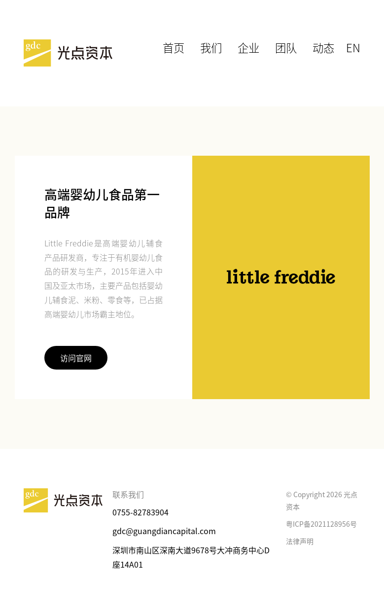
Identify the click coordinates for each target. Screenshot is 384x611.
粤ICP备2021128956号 (321, 524)
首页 (194, 45)
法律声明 (300, 541)
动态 (328, 45)
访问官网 (76, 358)
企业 (261, 45)
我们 (227, 45)
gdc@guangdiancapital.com (164, 531)
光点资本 (68, 53)
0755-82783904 (140, 512)
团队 (294, 45)
